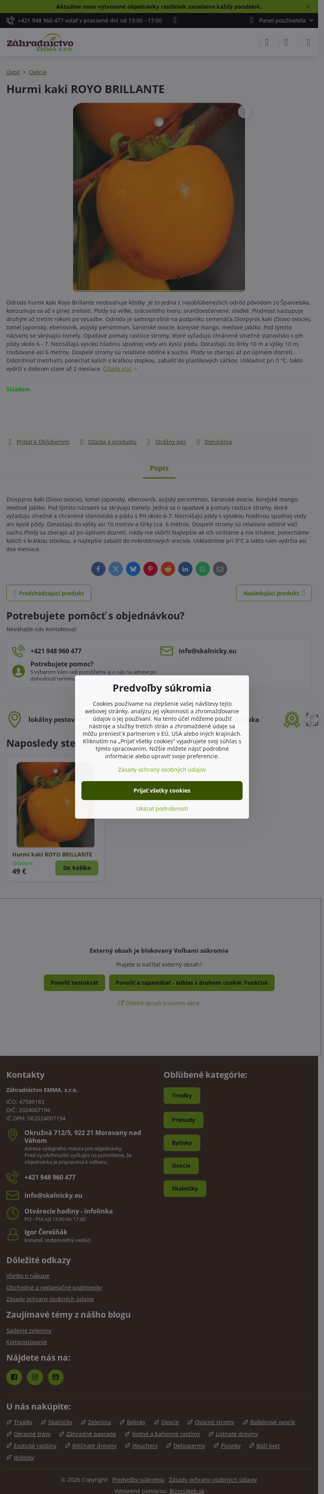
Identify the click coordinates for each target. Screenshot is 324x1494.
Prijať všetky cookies (162, 790)
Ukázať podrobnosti (162, 808)
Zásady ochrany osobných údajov (162, 769)
